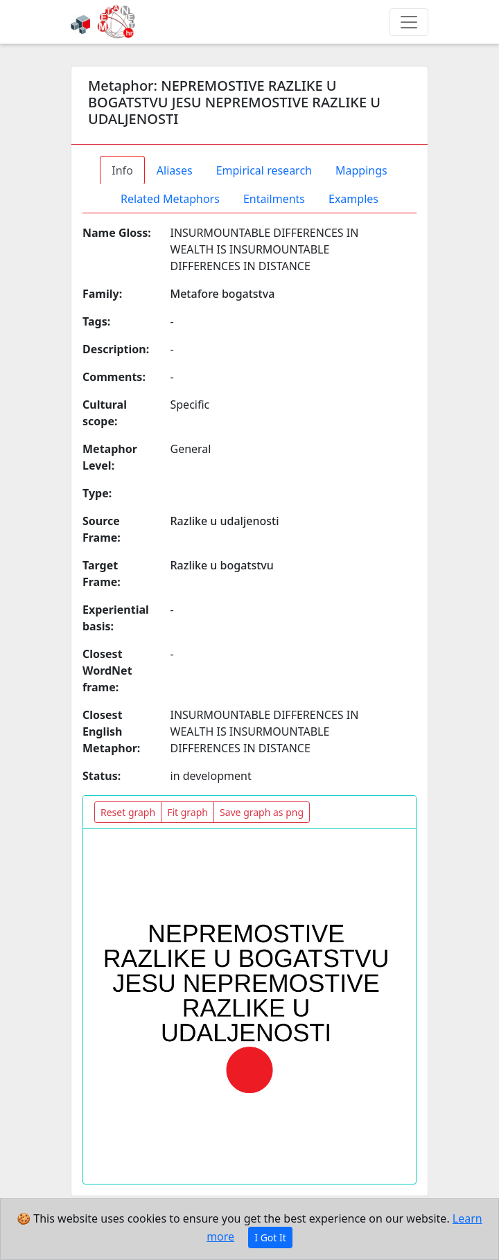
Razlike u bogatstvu (222, 565)
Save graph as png (262, 812)
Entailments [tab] (274, 198)
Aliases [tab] (175, 170)
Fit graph (187, 812)
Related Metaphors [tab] (170, 198)
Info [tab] (122, 170)
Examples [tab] (353, 198)
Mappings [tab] (361, 170)
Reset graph (127, 812)
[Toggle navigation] (408, 22)
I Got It (270, 1237)
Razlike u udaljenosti (224, 521)
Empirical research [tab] (264, 170)
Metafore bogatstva (222, 293)
